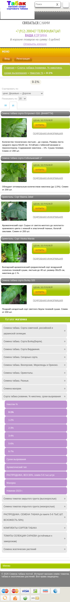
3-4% (11, 435)
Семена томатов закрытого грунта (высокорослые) (30, 498)
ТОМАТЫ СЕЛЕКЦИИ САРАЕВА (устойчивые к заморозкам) (28, 538)
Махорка (11, 483)
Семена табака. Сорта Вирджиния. (22, 349)
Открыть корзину (35, 43)
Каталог (16, 319)
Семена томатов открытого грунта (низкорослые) (29, 506)
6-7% (11, 451)
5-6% (11, 443)
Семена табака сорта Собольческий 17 (21, 158)
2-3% (11, 428)
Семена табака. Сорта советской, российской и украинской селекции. (28, 331)
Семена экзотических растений (20, 549)
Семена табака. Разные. (16, 380)
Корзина (35, 35)
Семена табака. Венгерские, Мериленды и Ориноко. (31, 365)
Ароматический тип (17, 467)
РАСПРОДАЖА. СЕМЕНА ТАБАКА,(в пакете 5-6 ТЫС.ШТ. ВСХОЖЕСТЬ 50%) (33, 517)
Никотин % (36, 73)
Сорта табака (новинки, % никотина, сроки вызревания (32, 396)
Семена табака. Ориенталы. (18, 373)
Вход (7, 58)
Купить (40, 125)
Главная (9, 67)
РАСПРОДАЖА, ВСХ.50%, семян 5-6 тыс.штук (31, 475)
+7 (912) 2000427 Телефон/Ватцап (38, 31)
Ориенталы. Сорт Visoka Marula (17, 238)
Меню (34, 52)
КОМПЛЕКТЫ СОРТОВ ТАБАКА (20, 528)
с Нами (35, 22)
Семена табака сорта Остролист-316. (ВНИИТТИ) (27, 113)
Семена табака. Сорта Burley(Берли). (23, 341)
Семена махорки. (13, 388)
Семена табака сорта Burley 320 (18, 280)
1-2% (11, 420)
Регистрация (23, 58)
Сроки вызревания (16, 459)
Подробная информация (48, 133)
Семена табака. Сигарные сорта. (21, 357)
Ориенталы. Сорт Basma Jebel (17, 197)
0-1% (11, 412)
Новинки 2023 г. (15, 490)
